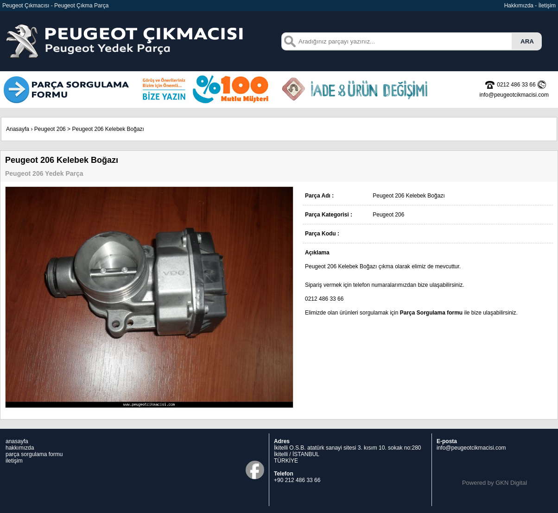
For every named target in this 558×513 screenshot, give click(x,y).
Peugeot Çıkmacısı (25, 5)
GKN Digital (511, 482)
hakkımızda (20, 448)
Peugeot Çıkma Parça (81, 5)
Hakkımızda (518, 5)
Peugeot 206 (50, 129)
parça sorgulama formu (34, 454)
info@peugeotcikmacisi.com (471, 448)
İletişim (547, 5)
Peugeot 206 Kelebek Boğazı (108, 129)
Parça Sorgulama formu (431, 312)
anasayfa (17, 441)
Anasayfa (17, 129)
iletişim (14, 460)
